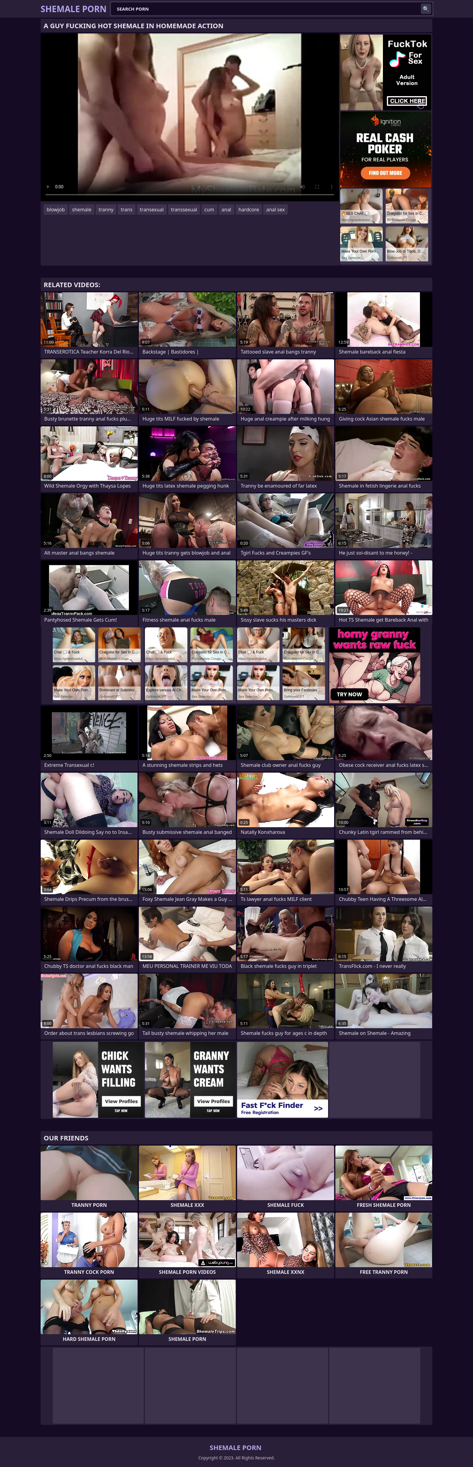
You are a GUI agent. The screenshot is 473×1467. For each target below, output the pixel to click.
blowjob (56, 209)
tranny (106, 209)
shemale (82, 209)
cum (209, 209)
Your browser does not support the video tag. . (190, 117)
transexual (152, 209)
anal (226, 209)
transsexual (184, 209)
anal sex (275, 209)
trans (127, 209)
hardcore (249, 209)
